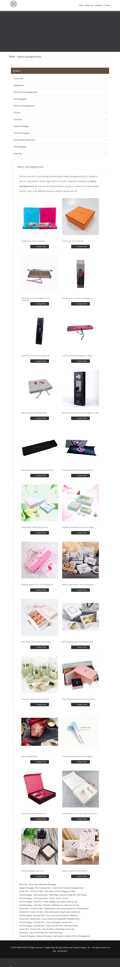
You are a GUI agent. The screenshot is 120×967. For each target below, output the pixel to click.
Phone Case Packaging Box (24, 106)
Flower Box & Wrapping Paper (26, 92)
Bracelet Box (35, 919)
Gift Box (17, 113)
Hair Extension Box (42, 888)
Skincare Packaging (44, 936)
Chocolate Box (39, 915)
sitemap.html (62, 951)
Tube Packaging (20, 147)
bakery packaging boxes (29, 56)
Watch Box (18, 119)
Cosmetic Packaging (21, 133)
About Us (89, 5)
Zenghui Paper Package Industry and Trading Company (65, 948)
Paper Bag (18, 154)
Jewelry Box (18, 79)
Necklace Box (35, 929)
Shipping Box (19, 85)
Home (81, 5)
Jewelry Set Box (36, 891)
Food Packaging (20, 99)
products (99, 5)
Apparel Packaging (21, 126)
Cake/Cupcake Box (40, 895)
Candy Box (37, 902)
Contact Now (41, 246)
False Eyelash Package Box (24, 140)
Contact (107, 5)
